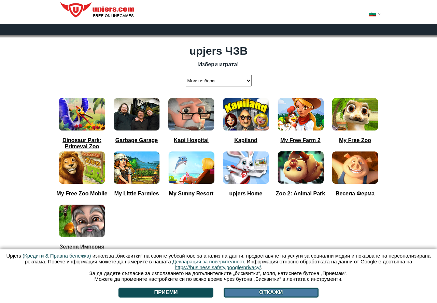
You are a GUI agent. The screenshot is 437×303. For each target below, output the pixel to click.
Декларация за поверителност (208, 261)
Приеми (166, 292)
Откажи (271, 292)
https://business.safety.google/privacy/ (218, 267)
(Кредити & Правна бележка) (57, 256)
